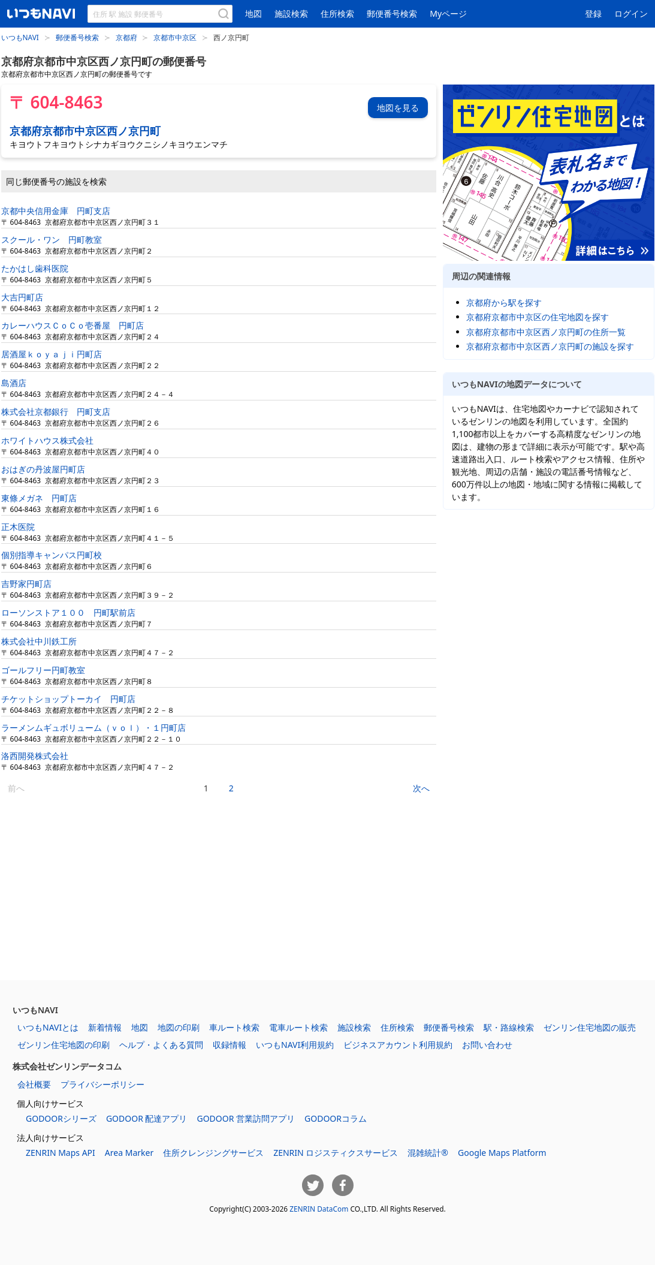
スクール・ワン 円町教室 (51, 239)
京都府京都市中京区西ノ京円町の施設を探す (550, 346)
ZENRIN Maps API (60, 1152)
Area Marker (129, 1152)
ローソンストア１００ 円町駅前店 (68, 612)
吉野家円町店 (26, 583)
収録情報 (229, 1044)
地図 (253, 13)
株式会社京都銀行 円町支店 (55, 411)
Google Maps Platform (502, 1152)
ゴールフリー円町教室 (43, 670)
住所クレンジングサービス (213, 1152)
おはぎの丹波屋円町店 (43, 469)
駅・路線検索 (509, 1027)
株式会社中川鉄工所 (39, 641)
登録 (593, 13)
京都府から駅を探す (504, 302)
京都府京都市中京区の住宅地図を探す (537, 317)
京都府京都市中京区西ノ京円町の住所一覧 (546, 332)
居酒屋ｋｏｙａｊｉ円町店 (51, 354)
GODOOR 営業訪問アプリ (246, 1118)
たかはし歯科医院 (34, 268)
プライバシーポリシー (102, 1084)
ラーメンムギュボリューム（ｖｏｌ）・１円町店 (93, 727)
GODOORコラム (335, 1118)
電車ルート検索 (298, 1027)
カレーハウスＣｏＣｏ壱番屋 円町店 (72, 325)
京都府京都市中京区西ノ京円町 (85, 131)
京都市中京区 (175, 37)
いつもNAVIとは (48, 1027)
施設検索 (291, 13)
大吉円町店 (22, 297)
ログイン (631, 13)
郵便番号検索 (392, 13)
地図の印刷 (179, 1027)
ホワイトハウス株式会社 (47, 440)
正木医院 (18, 526)
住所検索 (337, 13)
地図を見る (398, 107)
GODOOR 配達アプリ (147, 1118)
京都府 (126, 37)
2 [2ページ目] (231, 788)
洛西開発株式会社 (34, 755)
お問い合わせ (487, 1044)
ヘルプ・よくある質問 (161, 1044)
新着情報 (105, 1027)
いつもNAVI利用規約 (295, 1044)
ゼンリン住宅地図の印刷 (63, 1044)
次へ (421, 788)
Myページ (448, 13)
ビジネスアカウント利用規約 (397, 1044)
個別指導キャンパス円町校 (51, 555)
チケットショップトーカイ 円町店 (68, 698)
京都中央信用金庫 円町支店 (55, 210)
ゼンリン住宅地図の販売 (590, 1027)
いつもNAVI (20, 37)
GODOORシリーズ (61, 1118)
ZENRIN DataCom (318, 1208)
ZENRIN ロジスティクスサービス (335, 1152)
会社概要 (34, 1084)
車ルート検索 (234, 1027)
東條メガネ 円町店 (39, 498)
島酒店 (13, 382)
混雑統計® (428, 1152)
